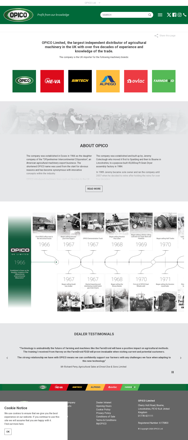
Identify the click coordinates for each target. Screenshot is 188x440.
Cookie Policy (103, 409)
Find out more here (14, 424)
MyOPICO (101, 423)
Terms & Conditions (106, 420)
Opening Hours (103, 406)
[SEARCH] (126, 15)
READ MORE (94, 188)
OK (8, 432)
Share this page (168, 35)
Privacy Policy (103, 413)
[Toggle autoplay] (173, 372)
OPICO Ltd (90, 2)
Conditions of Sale (105, 416)
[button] (150, 15)
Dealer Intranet (103, 402)
